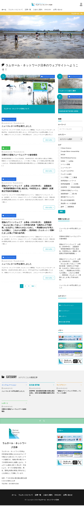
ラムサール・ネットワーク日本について (21, 108)
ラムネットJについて (17, 9)
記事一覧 (31, 9)
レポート (6, 147)
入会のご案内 (42, 9)
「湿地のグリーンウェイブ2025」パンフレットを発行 (69, 392)
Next (33, 282)
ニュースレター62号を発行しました (16, 261)
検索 (61, 211)
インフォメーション (47, 77)
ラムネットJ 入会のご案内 (68, 91)
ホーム (4, 9)
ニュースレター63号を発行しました (16, 126)
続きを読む (49, 139)
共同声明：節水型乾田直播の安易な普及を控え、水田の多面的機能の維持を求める (41, 393)
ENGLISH (53, 9)
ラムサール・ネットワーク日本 (49, 501)
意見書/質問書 (66, 322)
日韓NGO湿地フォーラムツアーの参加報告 (18, 154)
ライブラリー (65, 311)
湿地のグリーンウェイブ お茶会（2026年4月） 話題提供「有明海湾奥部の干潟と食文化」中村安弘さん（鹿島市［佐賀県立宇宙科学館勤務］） (28, 186)
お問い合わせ (64, 9)
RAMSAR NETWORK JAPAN (69, 111)
